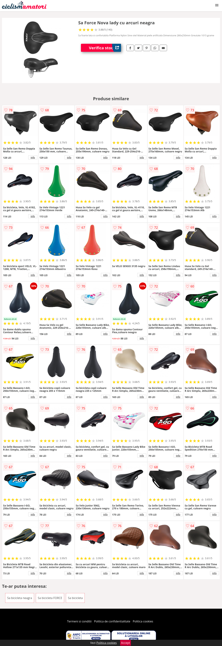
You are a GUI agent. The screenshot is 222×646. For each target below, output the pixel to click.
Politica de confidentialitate (112, 621)
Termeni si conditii (79, 621)
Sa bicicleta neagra (19, 598)
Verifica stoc (105, 48)
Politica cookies (143, 621)
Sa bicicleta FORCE (50, 598)
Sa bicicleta (75, 598)
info (33, 157)
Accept (125, 643)
